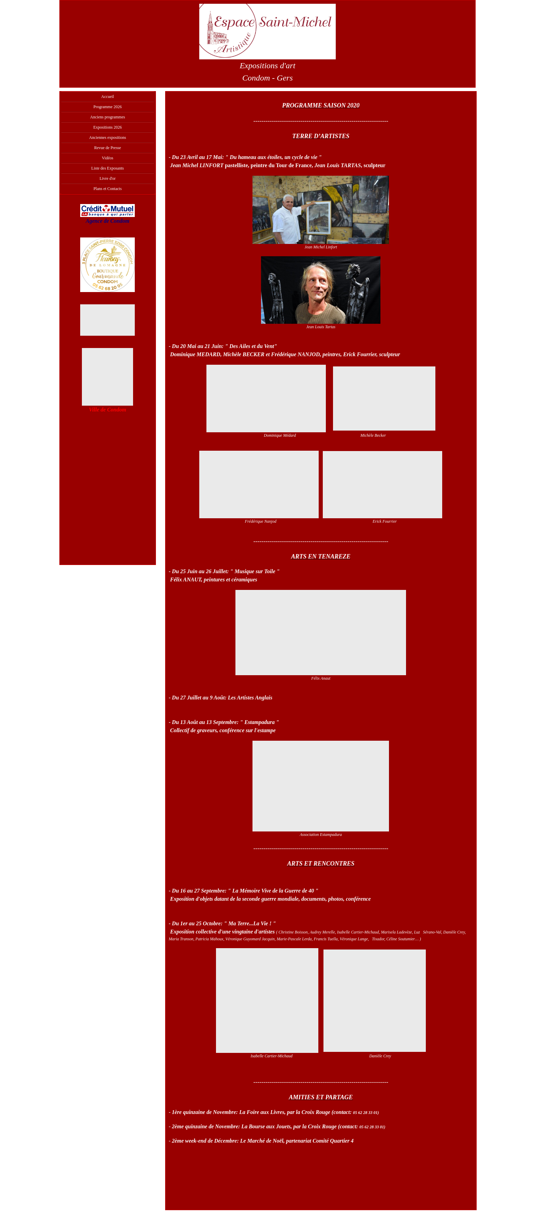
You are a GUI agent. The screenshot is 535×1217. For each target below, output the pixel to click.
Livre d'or (108, 178)
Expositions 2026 (107, 127)
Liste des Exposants (107, 168)
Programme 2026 (107, 106)
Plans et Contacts (107, 188)
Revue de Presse (107, 147)
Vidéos (107, 158)
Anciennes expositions (107, 137)
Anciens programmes (107, 117)
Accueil (107, 96)
